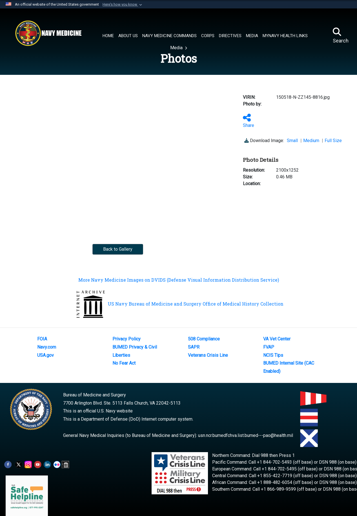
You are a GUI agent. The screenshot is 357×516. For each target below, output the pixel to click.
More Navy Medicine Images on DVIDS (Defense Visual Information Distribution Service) (178, 280)
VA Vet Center (277, 339)
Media (177, 47)
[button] (123, 4)
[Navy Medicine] (48, 33)
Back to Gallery (117, 249)
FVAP (268, 347)
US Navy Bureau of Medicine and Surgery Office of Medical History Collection (180, 304)
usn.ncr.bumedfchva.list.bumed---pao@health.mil (245, 435)
